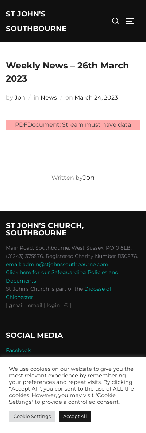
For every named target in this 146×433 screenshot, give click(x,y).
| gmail (15, 305)
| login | (53, 305)
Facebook (18, 350)
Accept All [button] (75, 416)
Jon (20, 97)
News (49, 97)
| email (34, 305)
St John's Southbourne (36, 21)
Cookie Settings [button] (32, 416)
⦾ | (67, 305)
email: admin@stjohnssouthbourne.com (57, 264)
